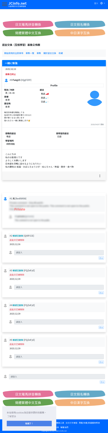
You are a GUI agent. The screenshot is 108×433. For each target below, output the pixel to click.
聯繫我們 (64, 427)
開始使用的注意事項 (13, 53)
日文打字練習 (71, 422)
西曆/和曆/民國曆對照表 (89, 422)
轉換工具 (60, 422)
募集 (39, 53)
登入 (96, 3)
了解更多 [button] (11, 416)
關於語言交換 (49, 53)
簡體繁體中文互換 (28, 33)
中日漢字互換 (80, 33)
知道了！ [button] (29, 423)
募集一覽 (30, 53)
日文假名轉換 (80, 24)
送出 (101, 258)
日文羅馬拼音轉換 (28, 24)
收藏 (61, 53)
